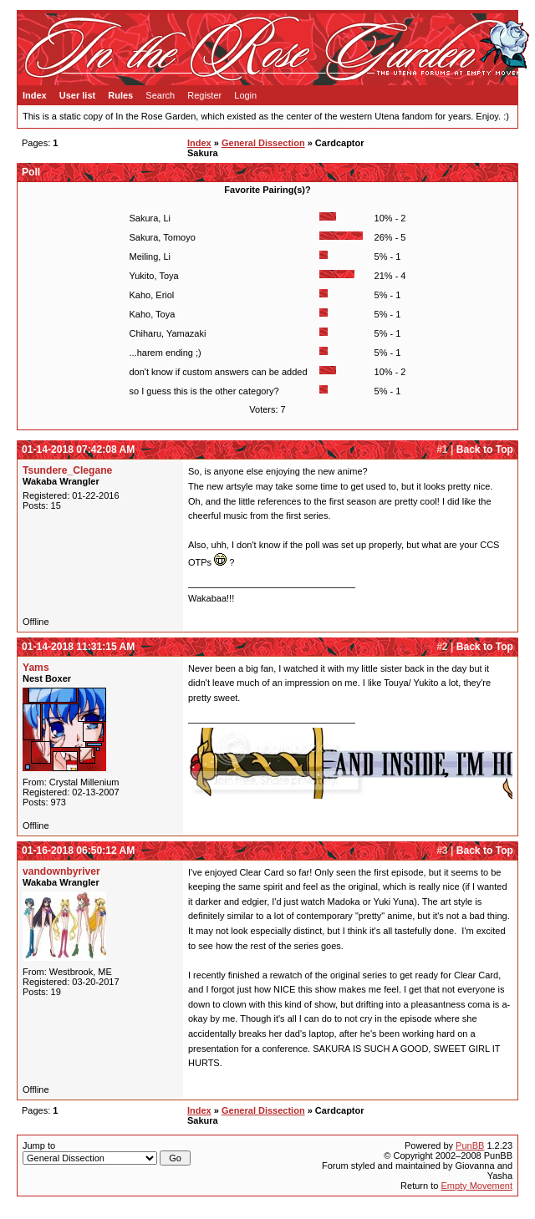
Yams (36, 667)
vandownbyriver (61, 871)
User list (77, 95)
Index (35, 95)
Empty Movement (476, 1186)
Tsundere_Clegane (67, 470)
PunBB (470, 1145)
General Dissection (263, 143)
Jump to (107, 1153)
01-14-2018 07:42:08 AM (78, 449)
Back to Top (484, 449)
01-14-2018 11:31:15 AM (78, 647)
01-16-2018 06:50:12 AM (78, 850)
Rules (120, 95)
